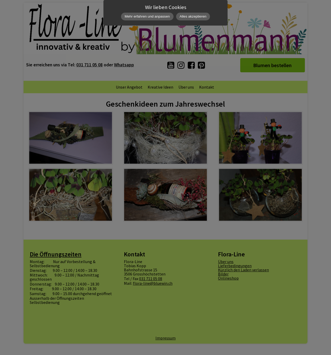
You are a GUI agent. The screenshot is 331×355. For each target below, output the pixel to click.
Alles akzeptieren (193, 16)
